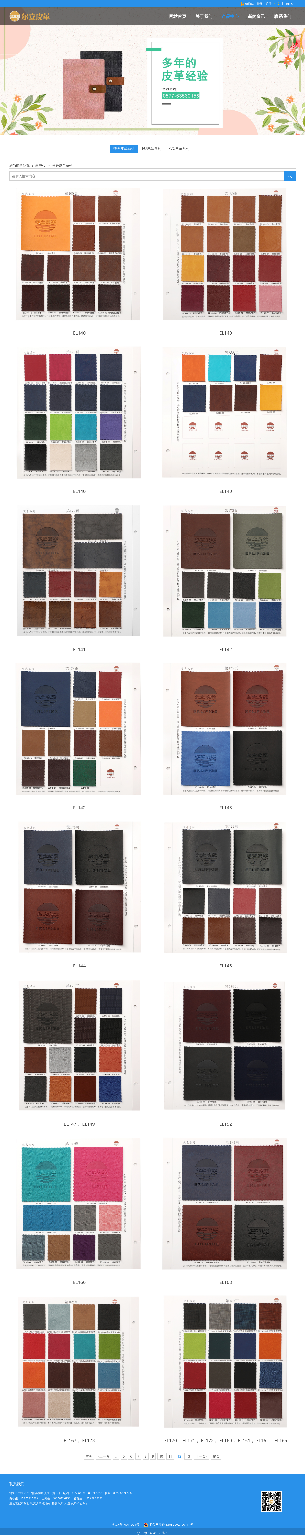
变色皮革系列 (124, 148)
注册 (269, 4)
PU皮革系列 (151, 148)
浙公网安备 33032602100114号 (171, 1514)
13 (188, 1446)
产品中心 (230, 16)
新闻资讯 (256, 16)
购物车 (247, 4)
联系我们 (282, 16)
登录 (259, 4)
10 (161, 1446)
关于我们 (204, 16)
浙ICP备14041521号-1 (127, 1514)
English (289, 4)
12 (179, 1446)
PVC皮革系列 (178, 148)
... (116, 1446)
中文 (277, 4)
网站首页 (177, 16)
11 (170, 1446)
